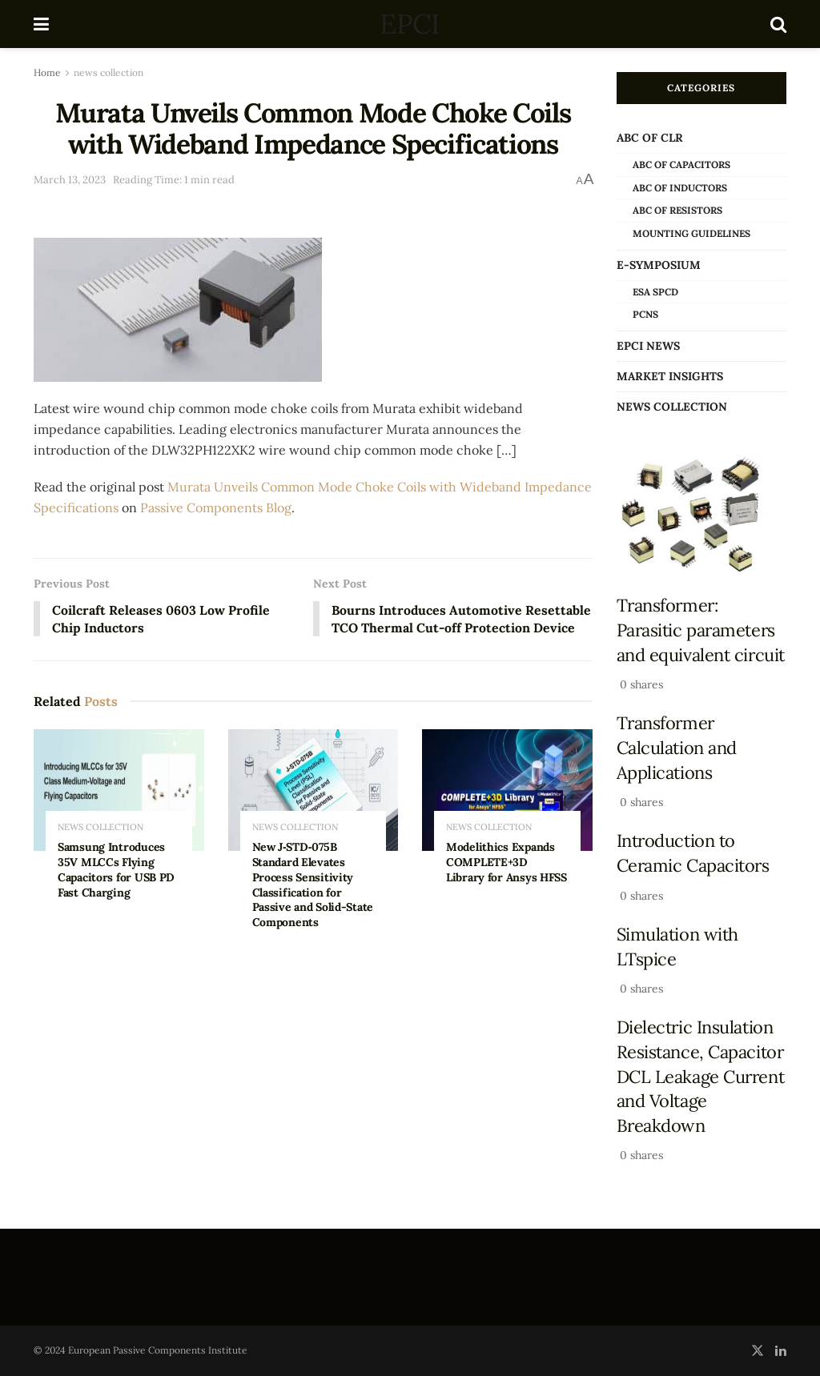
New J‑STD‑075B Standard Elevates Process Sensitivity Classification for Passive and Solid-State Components (313, 903)
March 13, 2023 (70, 180)
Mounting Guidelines (691, 233)
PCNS (645, 314)
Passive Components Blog (215, 507)
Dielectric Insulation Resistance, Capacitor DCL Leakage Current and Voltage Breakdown (701, 1076)
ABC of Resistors (677, 210)
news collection (108, 72)
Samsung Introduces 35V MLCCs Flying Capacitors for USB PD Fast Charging (116, 888)
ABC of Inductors (680, 188)
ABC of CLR (650, 137)
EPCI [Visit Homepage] (409, 24)
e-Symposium (659, 265)
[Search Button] (778, 24)
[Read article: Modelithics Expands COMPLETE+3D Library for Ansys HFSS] (507, 808)
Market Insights (670, 376)
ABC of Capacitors (681, 164)
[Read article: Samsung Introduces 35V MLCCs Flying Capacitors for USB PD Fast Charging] (119, 808)
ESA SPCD (655, 292)
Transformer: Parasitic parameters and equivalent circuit (701, 629)
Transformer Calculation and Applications (677, 747)
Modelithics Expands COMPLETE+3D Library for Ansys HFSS (506, 880)
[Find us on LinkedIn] (780, 1351)
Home (47, 72)
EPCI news (648, 346)
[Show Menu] (41, 24)
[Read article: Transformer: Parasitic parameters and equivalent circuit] (702, 515)
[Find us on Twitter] (757, 1351)
